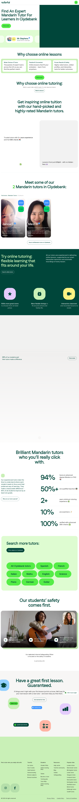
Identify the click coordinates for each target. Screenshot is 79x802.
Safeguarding (57, 775)
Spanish (44, 566)
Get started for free (39, 699)
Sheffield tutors (71, 784)
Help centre (57, 765)
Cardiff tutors (70, 791)
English (46, 574)
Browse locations (32, 777)
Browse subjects (31, 775)
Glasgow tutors (71, 775)
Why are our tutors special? (10, 499)
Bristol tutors (70, 787)
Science (63, 574)
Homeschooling (31, 772)
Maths (29, 574)
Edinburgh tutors (71, 789)
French (61, 566)
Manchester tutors (72, 768)
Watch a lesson (39, 90)
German (30, 582)
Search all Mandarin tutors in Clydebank (39, 242)
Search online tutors (7, 272)
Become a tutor (45, 776)
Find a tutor (6, 26)
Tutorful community (59, 768)
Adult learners (31, 770)
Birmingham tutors (72, 770)
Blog (55, 770)
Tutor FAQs (44, 781)
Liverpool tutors (71, 777)
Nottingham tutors (72, 782)
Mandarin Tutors (12, 195)
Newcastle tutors (72, 779)
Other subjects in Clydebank (15, 550)
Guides (56, 772)
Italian (14, 574)
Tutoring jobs (44, 779)
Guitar (47, 582)
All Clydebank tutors (21, 566)
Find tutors (4, 195)
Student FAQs (44, 765)
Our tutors (30, 765)
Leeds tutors (70, 772)
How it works (31, 768)
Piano (13, 582)
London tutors (71, 765)
